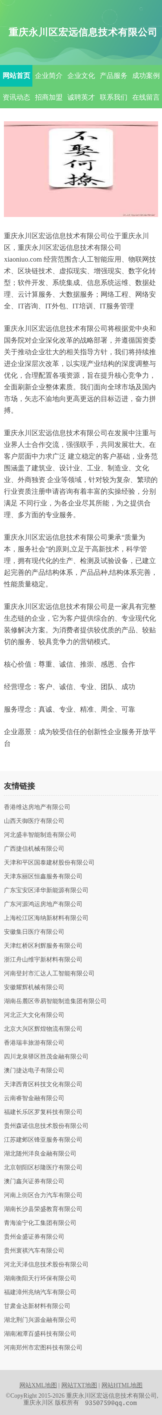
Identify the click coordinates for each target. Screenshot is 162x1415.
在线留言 (146, 97)
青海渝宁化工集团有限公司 (40, 1223)
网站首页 (16, 75)
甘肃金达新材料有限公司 (37, 1306)
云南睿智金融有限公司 (34, 1098)
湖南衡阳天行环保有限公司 (40, 1279)
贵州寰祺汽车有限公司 (34, 1251)
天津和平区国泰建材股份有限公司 (49, 863)
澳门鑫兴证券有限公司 (34, 1182)
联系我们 (113, 97)
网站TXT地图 (79, 1385)
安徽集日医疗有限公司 (34, 932)
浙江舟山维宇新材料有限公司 (43, 960)
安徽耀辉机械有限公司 (34, 987)
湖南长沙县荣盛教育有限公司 (43, 1209)
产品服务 (113, 75)
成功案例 (146, 75)
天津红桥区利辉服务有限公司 (43, 946)
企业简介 (49, 75)
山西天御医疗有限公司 (34, 821)
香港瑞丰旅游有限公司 (34, 1043)
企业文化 (81, 75)
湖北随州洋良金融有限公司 (40, 1154)
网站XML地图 (38, 1385)
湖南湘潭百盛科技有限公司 (40, 1334)
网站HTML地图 (122, 1385)
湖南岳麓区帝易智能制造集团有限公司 (55, 1001)
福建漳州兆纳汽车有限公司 (40, 1292)
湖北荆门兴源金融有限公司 (40, 1320)
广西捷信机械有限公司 (34, 849)
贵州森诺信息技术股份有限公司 (46, 1126)
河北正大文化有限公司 (34, 1015)
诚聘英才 (81, 97)
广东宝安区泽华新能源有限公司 (46, 890)
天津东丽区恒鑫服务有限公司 (43, 877)
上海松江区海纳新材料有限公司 (46, 918)
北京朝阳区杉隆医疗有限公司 (43, 1168)
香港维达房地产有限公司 (37, 807)
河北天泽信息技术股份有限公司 (46, 1265)
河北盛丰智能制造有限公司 (40, 835)
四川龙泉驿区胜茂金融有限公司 (46, 1057)
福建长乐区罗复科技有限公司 (43, 1112)
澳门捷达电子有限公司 (34, 1071)
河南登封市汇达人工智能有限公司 (49, 974)
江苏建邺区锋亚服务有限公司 (43, 1140)
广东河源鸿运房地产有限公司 (43, 904)
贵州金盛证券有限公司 (34, 1237)
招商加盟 (49, 97)
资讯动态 (16, 97)
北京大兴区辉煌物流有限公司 (43, 1029)
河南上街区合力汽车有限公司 (43, 1195)
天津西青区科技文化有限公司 (43, 1084)
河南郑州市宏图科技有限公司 (43, 1348)
